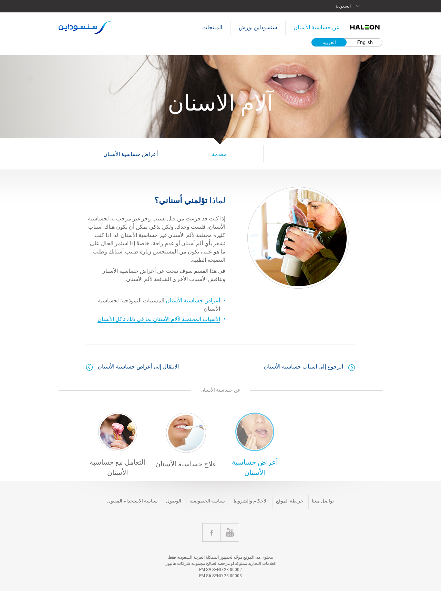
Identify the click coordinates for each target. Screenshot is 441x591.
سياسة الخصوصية (207, 501)
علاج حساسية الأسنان (186, 464)
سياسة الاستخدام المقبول (132, 501)
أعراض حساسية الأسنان (130, 154)
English (365, 42)
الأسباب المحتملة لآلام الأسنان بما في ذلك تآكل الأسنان (159, 319)
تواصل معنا (323, 501)
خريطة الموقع (290, 501)
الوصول (173, 501)
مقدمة (219, 154)
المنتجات (212, 27)
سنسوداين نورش (258, 27)
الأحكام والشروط (250, 501)
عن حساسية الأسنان (317, 27)
